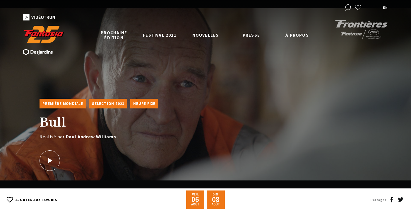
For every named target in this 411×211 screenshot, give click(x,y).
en (385, 7)
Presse (251, 35)
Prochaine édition (114, 35)
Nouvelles (205, 35)
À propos (297, 35)
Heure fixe (144, 103)
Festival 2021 (160, 35)
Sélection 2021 (108, 103)
